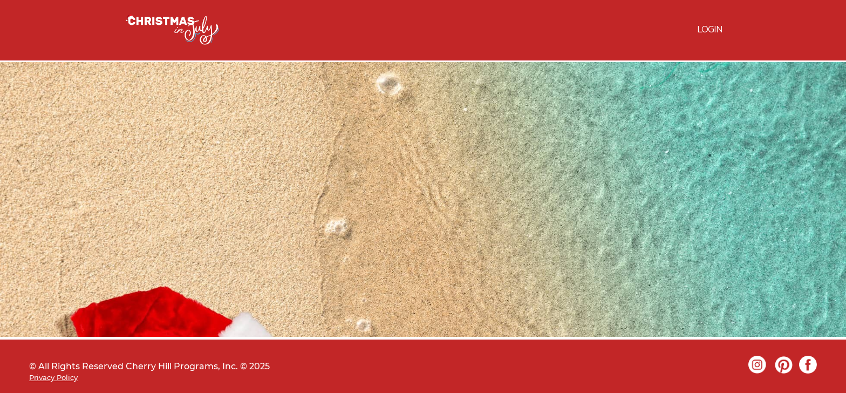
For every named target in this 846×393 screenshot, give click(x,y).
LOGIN (709, 30)
